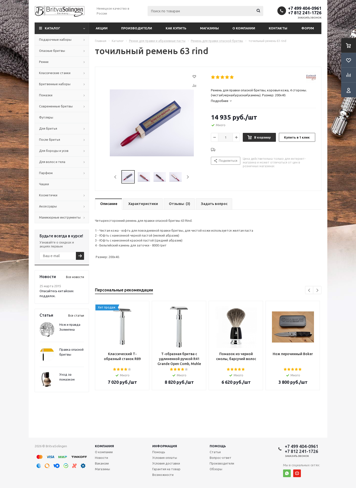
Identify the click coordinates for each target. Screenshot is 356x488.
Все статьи (76, 315)
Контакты (278, 28)
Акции (102, 28)
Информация (164, 446)
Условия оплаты (164, 457)
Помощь (218, 446)
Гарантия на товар (166, 469)
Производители (136, 28)
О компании (243, 28)
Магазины (209, 28)
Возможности (163, 474)
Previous (115, 177)
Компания (104, 446)
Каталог (52, 28)
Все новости (75, 277)
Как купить (176, 28)
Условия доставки (166, 463)
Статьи (215, 452)
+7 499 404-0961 (304, 8)
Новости (101, 457)
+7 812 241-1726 (304, 12)
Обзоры (216, 469)
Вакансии (102, 463)
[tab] (263, 100)
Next (187, 177)
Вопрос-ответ (220, 457)
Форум (307, 28)
